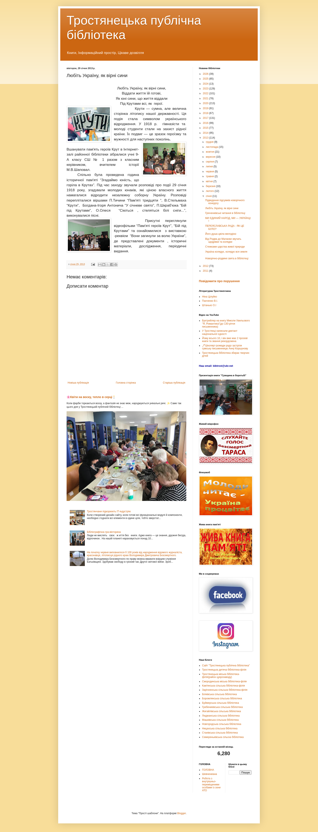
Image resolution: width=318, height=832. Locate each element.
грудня (210, 141)
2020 (206, 103)
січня (209, 196)
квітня (209, 181)
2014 (206, 132)
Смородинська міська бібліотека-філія (224, 681)
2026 (206, 73)
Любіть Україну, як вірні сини (221, 208)
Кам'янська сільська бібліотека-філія (223, 685)
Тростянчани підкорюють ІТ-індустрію (109, 511)
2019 (206, 108)
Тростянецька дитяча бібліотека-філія (224, 669)
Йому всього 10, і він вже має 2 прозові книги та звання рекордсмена (225, 340)
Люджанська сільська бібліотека (221, 715)
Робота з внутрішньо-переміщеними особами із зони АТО (211, 784)
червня (210, 171)
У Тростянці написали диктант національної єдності (219, 332)
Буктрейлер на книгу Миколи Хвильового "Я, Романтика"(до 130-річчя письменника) (226, 323)
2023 (206, 88)
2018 (206, 113)
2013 (206, 137)
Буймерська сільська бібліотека (220, 702)
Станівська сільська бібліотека (220, 732)
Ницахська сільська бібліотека (219, 728)
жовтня (210, 151)
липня (210, 166)
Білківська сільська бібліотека (219, 694)
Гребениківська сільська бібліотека (222, 707)
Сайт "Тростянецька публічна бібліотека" (226, 665)
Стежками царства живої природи (225, 246)
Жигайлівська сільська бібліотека (221, 711)
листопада (212, 146)
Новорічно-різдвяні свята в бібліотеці (226, 258)
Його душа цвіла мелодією (220, 233)
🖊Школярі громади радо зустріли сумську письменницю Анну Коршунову (225, 347)
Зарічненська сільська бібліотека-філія (224, 689)
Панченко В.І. (210, 300)
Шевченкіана (209, 774)
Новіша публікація (78, 382)
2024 (206, 83)
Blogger (181, 813)
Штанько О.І (209, 305)
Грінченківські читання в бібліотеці (225, 213)
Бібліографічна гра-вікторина (104, 532)
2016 (206, 123)
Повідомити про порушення (219, 281)
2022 (206, 93)
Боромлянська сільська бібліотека (222, 698)
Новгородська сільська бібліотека (221, 724)
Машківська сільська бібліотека (220, 719)
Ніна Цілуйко (209, 296)
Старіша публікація (174, 382)
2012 (206, 266)
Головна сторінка (126, 382)
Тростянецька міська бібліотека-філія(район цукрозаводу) (221, 676)
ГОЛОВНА (208, 769)
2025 (206, 78)
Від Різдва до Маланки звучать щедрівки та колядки (223, 240)
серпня (210, 161)
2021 (206, 98)
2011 (206, 270)
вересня (211, 156)
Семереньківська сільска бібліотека (223, 737)
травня (210, 176)
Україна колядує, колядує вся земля (226, 251)
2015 (206, 127)
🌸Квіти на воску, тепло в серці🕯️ (91, 397)
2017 (206, 118)
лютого (210, 191)
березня (211, 186)
